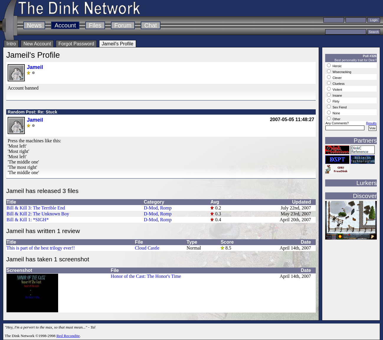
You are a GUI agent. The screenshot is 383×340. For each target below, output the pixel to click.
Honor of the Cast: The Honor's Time (146, 276)
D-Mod (151, 207)
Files (95, 25)
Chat (150, 25)
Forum (123, 25)
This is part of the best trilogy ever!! (40, 247)
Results (371, 123)
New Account (37, 43)
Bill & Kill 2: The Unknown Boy (37, 213)
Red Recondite (68, 336)
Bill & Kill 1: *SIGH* (27, 219)
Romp (165, 207)
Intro (11, 43)
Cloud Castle (147, 247)
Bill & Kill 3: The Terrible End (35, 207)
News (34, 25)
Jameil (35, 67)
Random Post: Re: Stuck (32, 112)
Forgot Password (76, 43)
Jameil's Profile (117, 43)
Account (65, 25)
